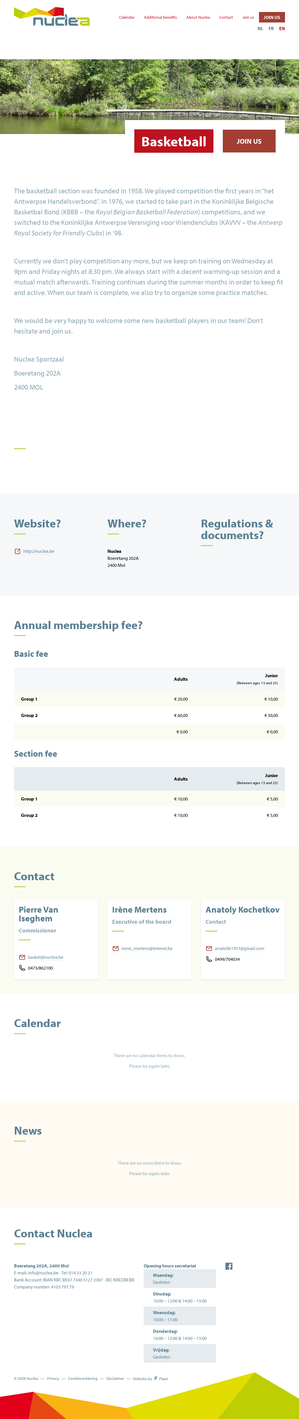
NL (260, 28)
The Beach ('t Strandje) (131, 53)
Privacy (53, 1378)
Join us (248, 17)
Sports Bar (257, 53)
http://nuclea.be (38, 551)
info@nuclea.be (43, 1273)
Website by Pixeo (150, 1378)
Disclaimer (115, 1378)
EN (282, 28)
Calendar (127, 17)
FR (271, 28)
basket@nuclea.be (45, 957)
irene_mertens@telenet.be (147, 948)
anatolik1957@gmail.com (239, 948)
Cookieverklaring (83, 1378)
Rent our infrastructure (199, 53)
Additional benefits (160, 17)
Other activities (75, 53)
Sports (36, 50)
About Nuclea (198, 17)
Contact (226, 17)
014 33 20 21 (80, 1273)
